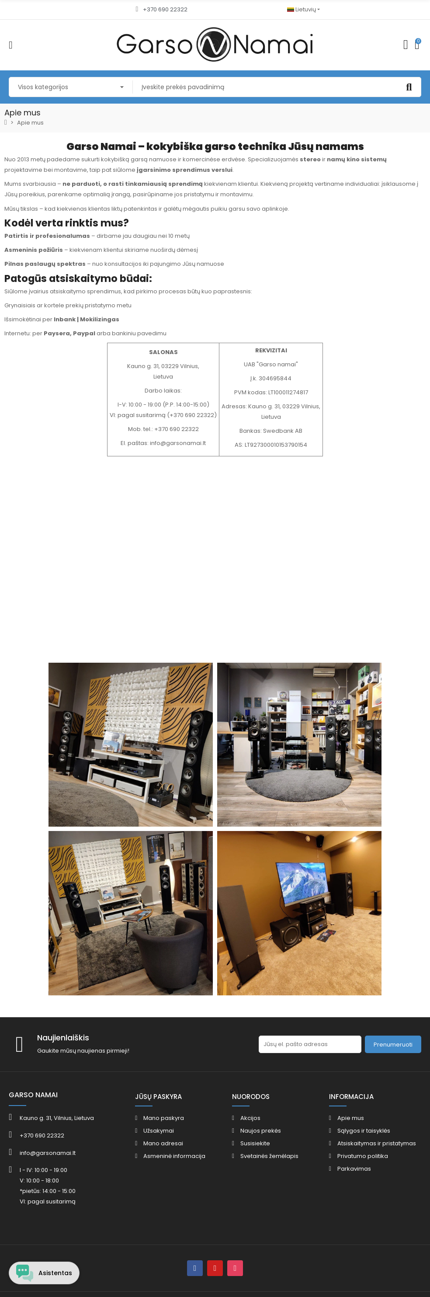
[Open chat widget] (45, 1272)
